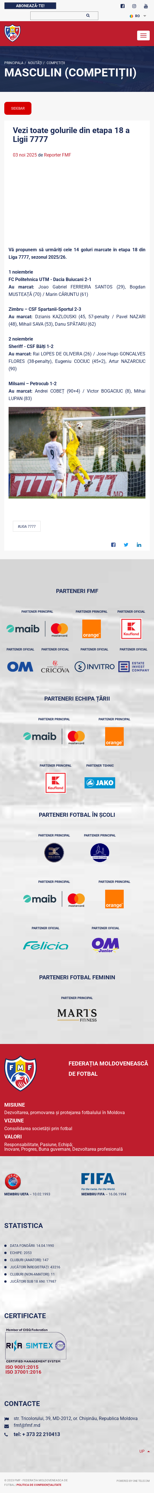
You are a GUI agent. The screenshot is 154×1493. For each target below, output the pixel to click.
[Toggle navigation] (143, 35)
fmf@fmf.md (27, 1425)
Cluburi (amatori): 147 (30, 1260)
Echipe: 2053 (21, 1253)
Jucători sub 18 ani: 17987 (34, 1282)
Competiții (55, 63)
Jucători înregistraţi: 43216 (36, 1267)
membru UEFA (16, 1194)
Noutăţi (34, 63)
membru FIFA (93, 1194)
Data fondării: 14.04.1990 (33, 1246)
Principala (13, 63)
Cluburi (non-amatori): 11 (33, 1274)
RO (135, 16)
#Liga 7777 (27, 527)
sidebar (18, 108)
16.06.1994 (117, 1194)
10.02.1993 (41, 1194)
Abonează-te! (30, 5)
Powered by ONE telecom (133, 1481)
